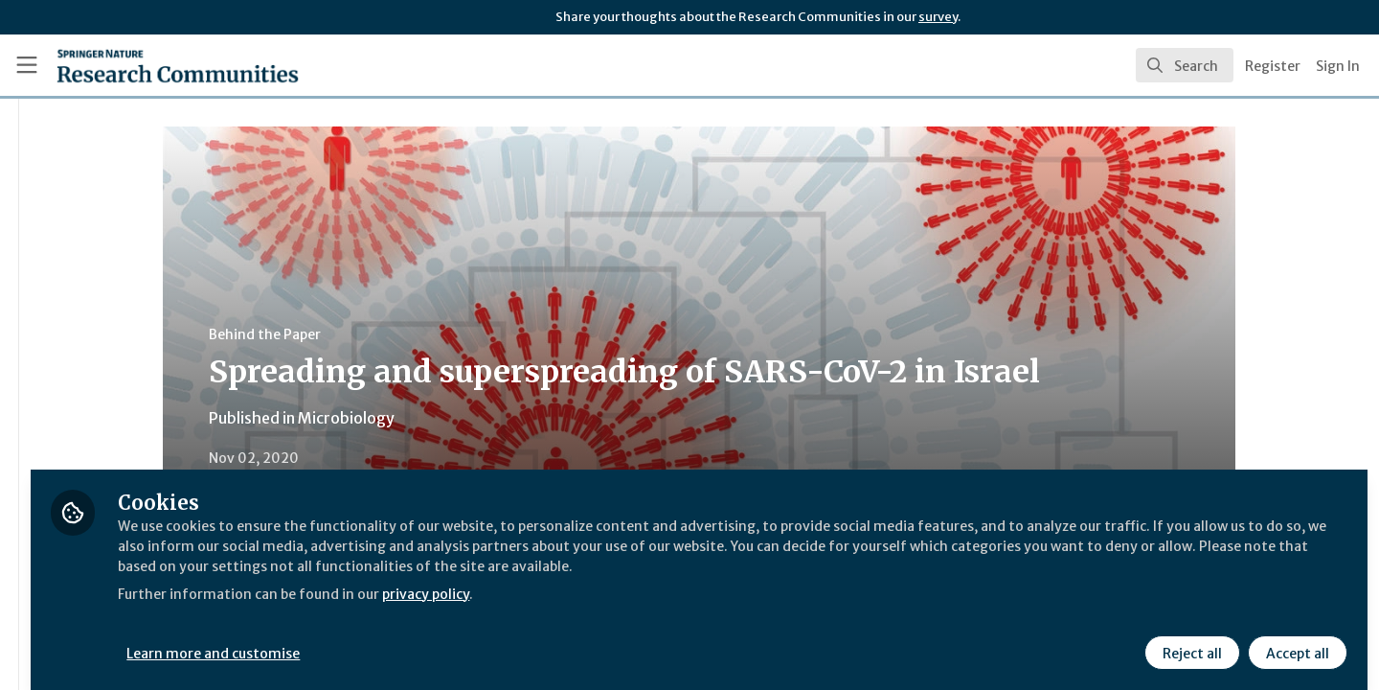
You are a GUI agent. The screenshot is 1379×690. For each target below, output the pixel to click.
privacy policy (682, 601)
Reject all (1189, 639)
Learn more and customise (442, 639)
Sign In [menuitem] (1338, 66)
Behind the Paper (378, 334)
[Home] (152, 65)
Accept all (1294, 639)
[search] (1184, 65)
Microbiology (459, 417)
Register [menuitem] (1272, 66)
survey (938, 17)
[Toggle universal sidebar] (27, 65)
